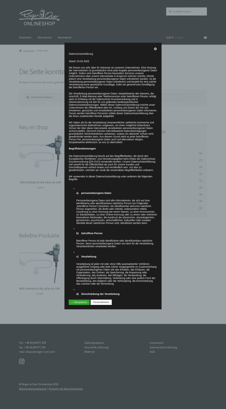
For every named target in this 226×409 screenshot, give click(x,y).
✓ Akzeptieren (79, 302)
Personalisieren (101, 302)
